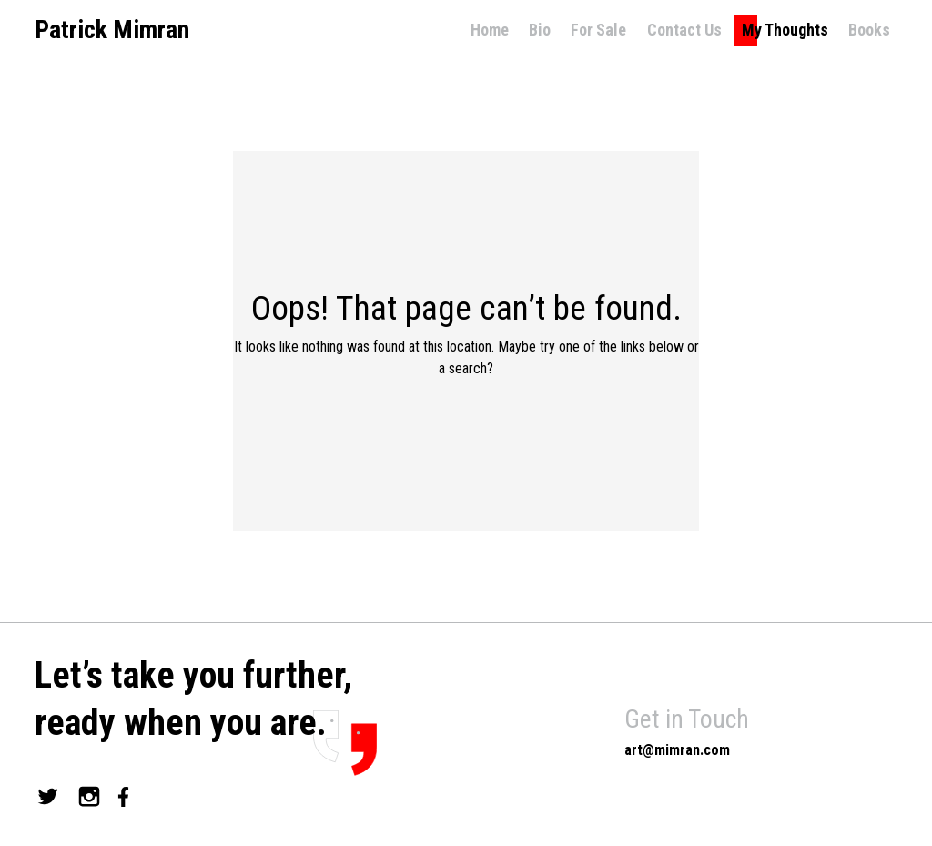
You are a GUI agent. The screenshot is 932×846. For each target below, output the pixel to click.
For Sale (598, 29)
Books (869, 29)
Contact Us (684, 29)
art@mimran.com (677, 750)
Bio (540, 29)
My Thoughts (785, 29)
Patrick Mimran (112, 30)
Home (490, 29)
